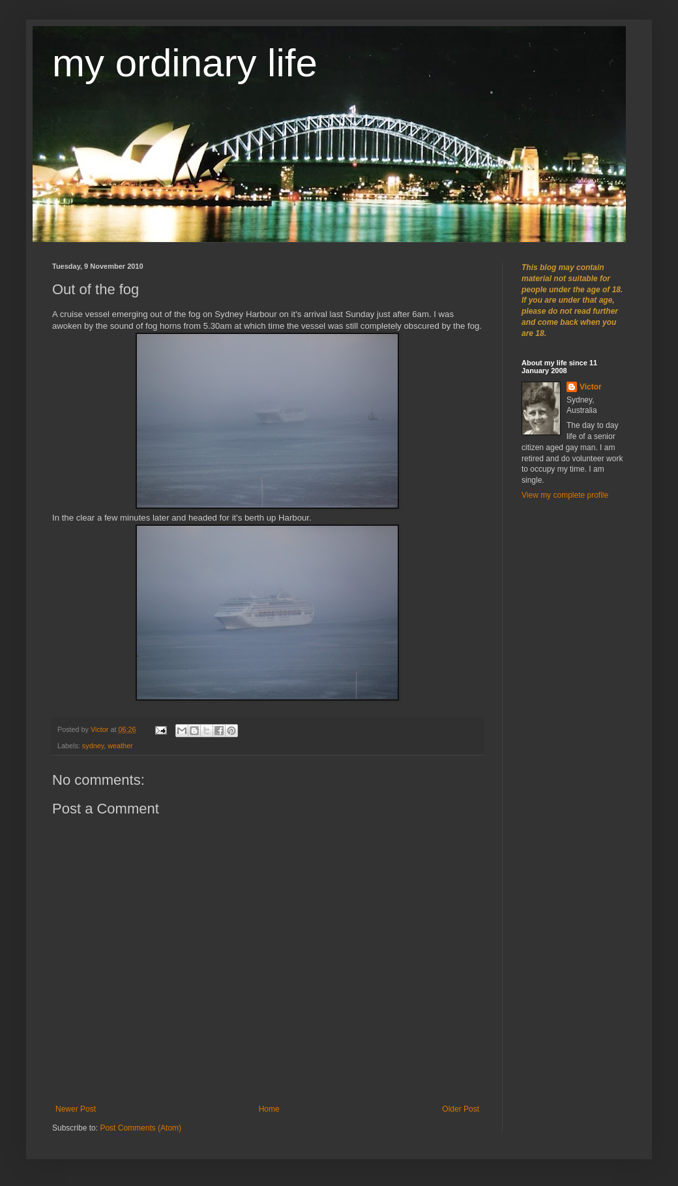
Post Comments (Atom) (140, 1128)
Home (269, 1109)
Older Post (460, 1109)
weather (120, 746)
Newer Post (75, 1109)
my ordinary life (184, 63)
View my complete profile (565, 495)
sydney (93, 746)
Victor (591, 386)
